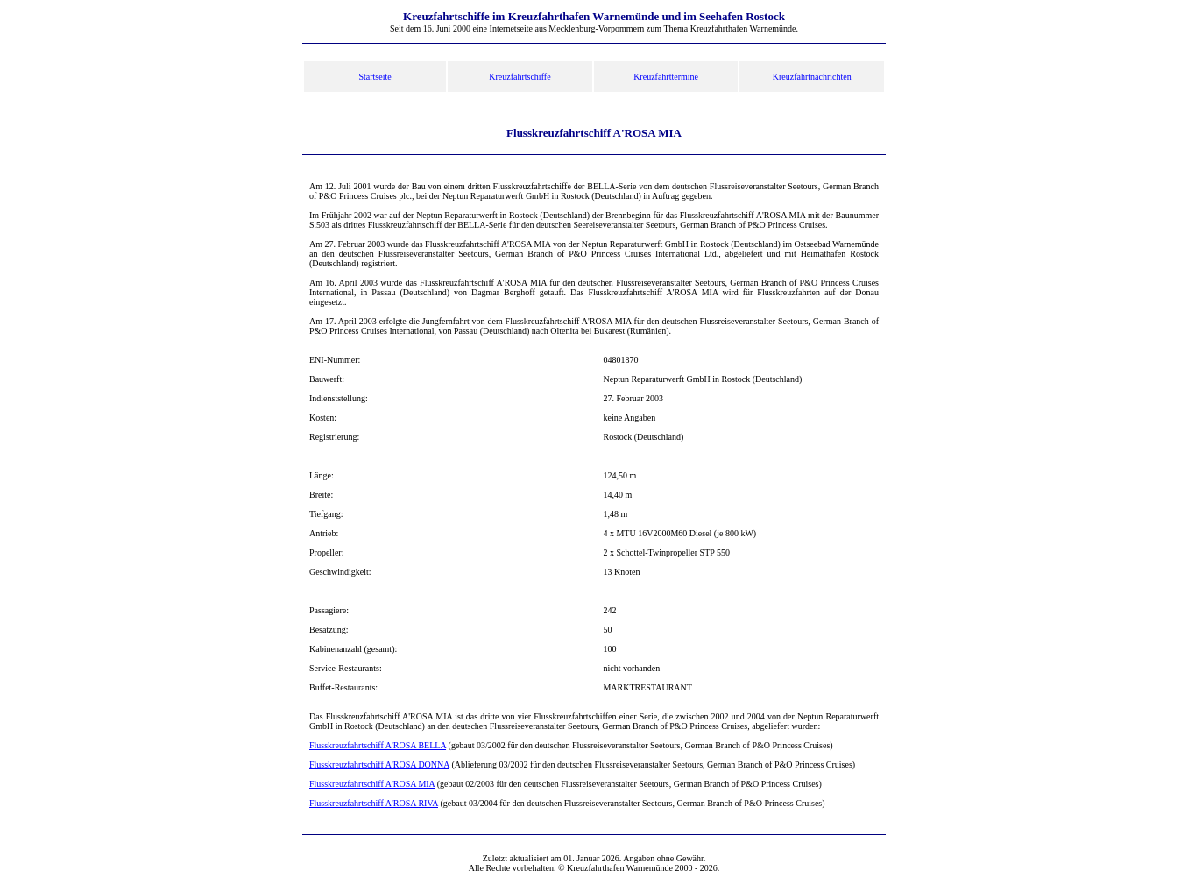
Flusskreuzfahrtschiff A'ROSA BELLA (377, 745)
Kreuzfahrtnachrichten (812, 76)
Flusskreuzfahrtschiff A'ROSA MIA (372, 784)
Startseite (374, 76)
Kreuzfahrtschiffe (519, 76)
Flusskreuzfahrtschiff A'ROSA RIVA (373, 803)
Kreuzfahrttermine (665, 76)
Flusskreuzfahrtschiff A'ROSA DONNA (379, 764)
